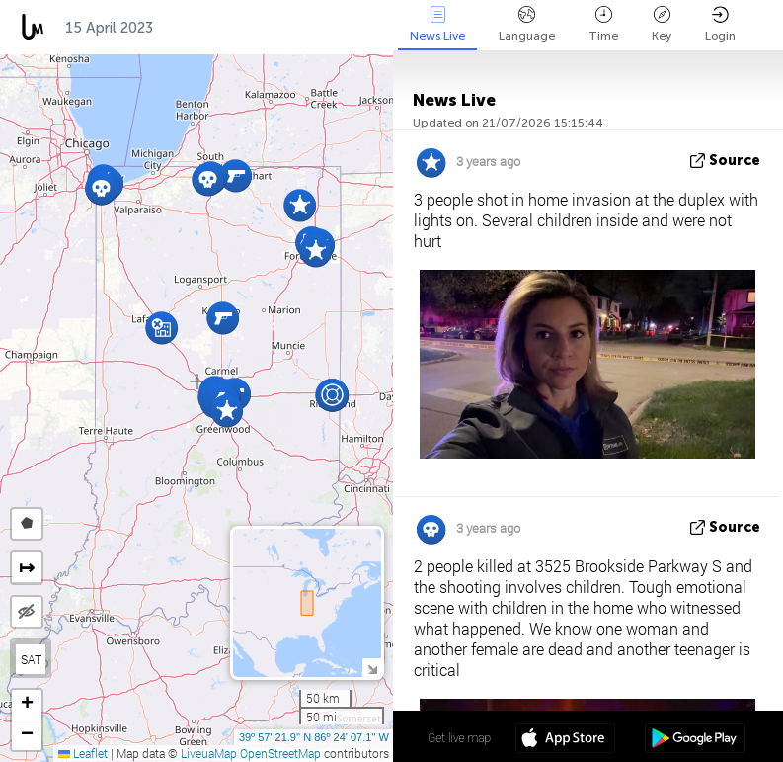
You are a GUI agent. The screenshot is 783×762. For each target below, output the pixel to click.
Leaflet (83, 753)
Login (720, 24)
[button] (226, 410)
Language (527, 24)
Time (603, 24)
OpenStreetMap (280, 753)
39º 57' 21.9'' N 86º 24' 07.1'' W (314, 737)
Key (661, 24)
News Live (437, 24)
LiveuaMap (209, 753)
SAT (31, 659)
